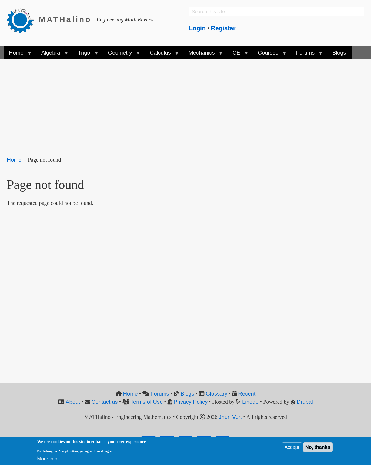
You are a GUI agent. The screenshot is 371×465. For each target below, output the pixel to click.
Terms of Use (147, 402)
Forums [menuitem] (306, 54)
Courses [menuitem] (269, 54)
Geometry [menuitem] (121, 54)
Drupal (305, 402)
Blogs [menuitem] (339, 53)
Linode (250, 402)
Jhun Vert (230, 417)
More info (47, 458)
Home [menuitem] (18, 54)
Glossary (216, 394)
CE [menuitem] (237, 54)
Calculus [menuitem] (161, 54)
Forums (160, 394)
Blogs (187, 394)
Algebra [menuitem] (52, 54)
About (73, 402)
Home (14, 160)
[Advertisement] (169, 104)
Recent (246, 394)
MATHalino (65, 19)
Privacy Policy (190, 402)
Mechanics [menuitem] (203, 54)
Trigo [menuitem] (85, 54)
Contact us (105, 402)
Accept (292, 447)
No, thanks (317, 447)
